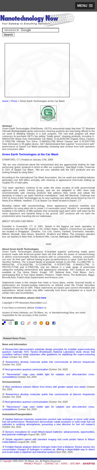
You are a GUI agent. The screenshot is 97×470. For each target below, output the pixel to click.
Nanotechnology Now (37, 20)
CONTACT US (51, 463)
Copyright (7, 461)
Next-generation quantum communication (26, 369)
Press (14, 101)
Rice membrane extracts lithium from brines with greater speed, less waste (45, 386)
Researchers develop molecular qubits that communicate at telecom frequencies (50, 362)
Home (5, 101)
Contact (39, 307)
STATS (64, 463)
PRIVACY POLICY (33, 463)
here (43, 297)
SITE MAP (75, 463)
